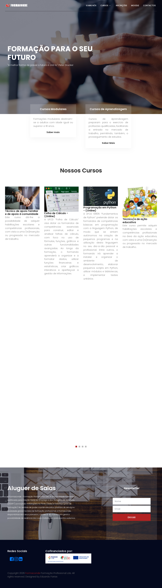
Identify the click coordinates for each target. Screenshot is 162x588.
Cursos (104, 5)
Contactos (149, 5)
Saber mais (53, 132)
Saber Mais (108, 143)
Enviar (132, 517)
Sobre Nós (91, 5)
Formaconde (32, 573)
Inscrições (121, 5)
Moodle (135, 5)
